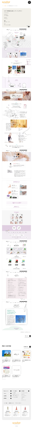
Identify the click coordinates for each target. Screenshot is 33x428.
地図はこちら (7, 412)
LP (22, 398)
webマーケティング (16, 394)
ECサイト (23, 394)
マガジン (5, 393)
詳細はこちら (25, 412)
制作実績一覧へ (27, 347)
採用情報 (5, 398)
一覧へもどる (28, 336)
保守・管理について (16, 395)
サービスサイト (6, 18)
